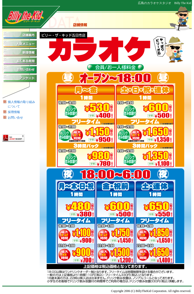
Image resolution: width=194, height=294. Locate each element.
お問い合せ (15, 117)
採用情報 (14, 112)
